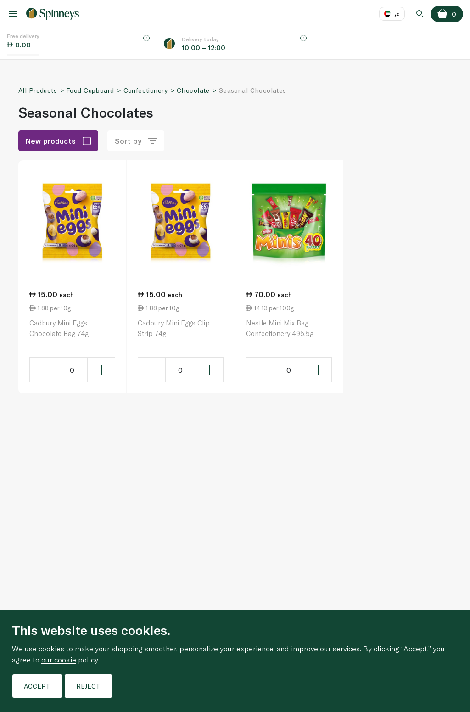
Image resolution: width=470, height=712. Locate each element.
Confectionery (145, 90)
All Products (37, 90)
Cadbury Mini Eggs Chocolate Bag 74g (59, 328)
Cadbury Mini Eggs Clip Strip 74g (174, 328)
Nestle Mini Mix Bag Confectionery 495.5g (279, 328)
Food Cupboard (90, 90)
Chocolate (193, 90)
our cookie (58, 659)
